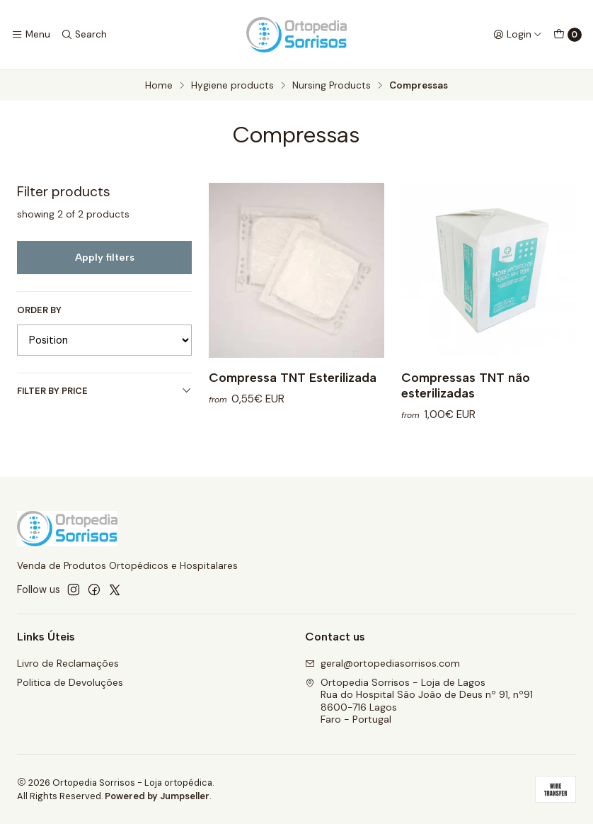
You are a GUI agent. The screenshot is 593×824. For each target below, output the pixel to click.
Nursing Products (331, 86)
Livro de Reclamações (68, 663)
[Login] (518, 35)
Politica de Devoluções (70, 682)
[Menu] (30, 35)
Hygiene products (232, 86)
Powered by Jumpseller (157, 796)
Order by (39, 310)
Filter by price (104, 391)
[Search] (83, 35)
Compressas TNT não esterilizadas (465, 385)
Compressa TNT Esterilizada (292, 377)
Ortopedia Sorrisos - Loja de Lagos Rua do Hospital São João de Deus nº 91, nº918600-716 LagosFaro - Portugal (419, 701)
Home (159, 86)
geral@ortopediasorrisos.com (382, 663)
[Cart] (568, 34)
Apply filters (104, 257)
